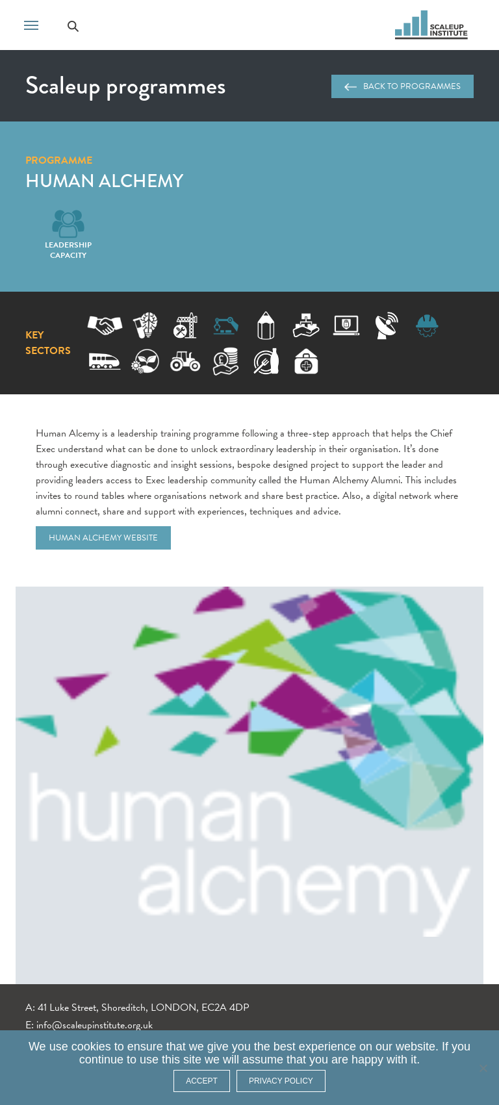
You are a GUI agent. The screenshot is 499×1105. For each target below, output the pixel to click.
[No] (482, 1067)
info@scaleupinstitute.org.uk (94, 1025)
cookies (91, 1046)
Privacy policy (281, 1081)
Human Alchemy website (103, 537)
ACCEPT (202, 1081)
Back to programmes (402, 86)
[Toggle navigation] (31, 24)
